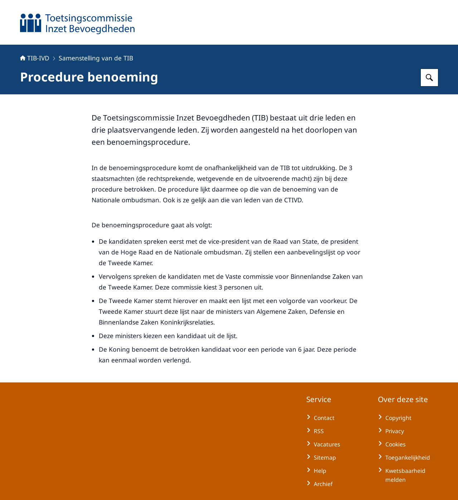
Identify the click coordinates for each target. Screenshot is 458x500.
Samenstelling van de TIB (96, 58)
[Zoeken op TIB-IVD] (429, 77)
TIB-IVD (34, 58)
